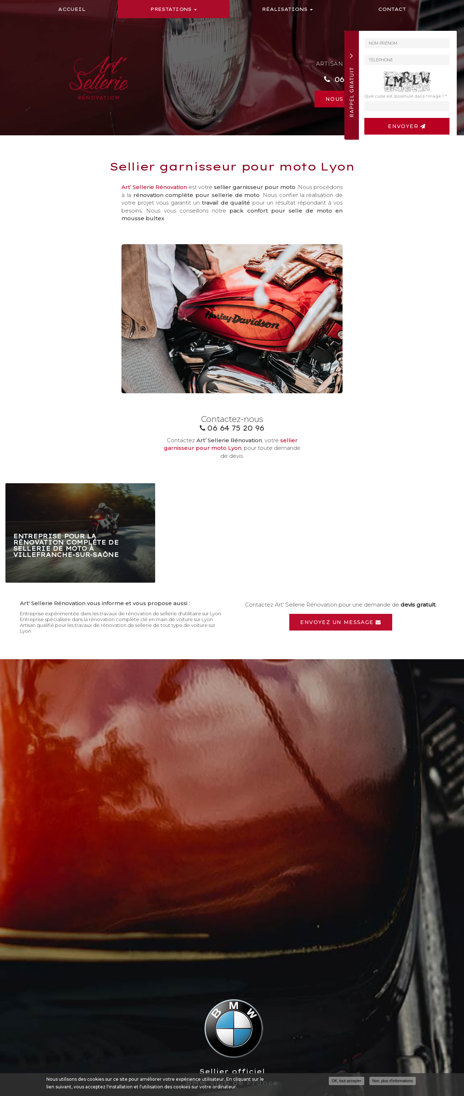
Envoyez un (340, 622)
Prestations (173, 9)
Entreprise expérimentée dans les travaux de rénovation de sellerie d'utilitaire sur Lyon (120, 613)
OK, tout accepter (346, 1082)
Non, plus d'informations (392, 1082)
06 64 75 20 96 (235, 427)
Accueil (71, 9)
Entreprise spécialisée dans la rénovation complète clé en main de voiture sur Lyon (116, 619)
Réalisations (287, 9)
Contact (392, 9)
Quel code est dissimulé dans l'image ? (405, 96)
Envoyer (407, 126)
